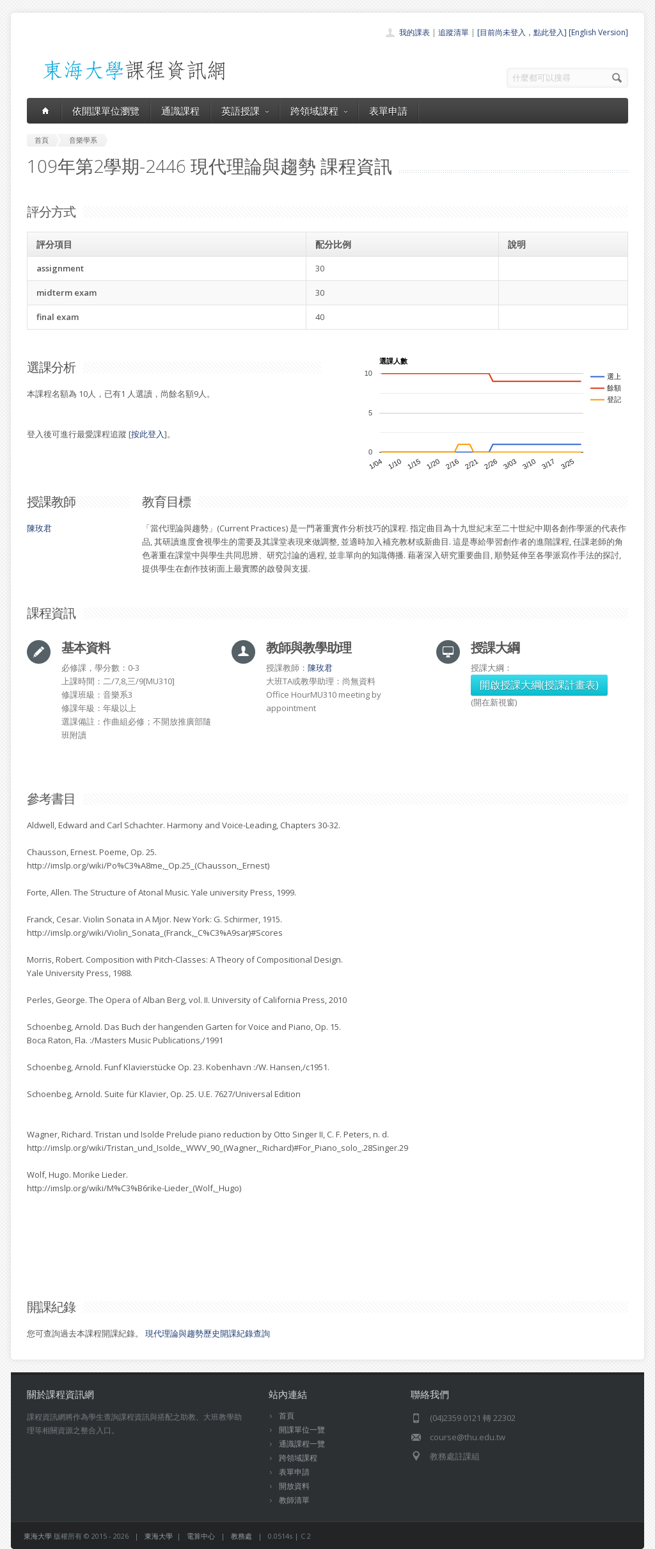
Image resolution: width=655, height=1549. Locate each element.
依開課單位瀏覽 (105, 110)
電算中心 (201, 1536)
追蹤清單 (453, 32)
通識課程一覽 (302, 1443)
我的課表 (414, 32)
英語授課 (245, 110)
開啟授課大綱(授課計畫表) (539, 685)
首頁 (286, 1415)
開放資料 (294, 1486)
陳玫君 (39, 528)
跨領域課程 (318, 110)
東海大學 (38, 1536)
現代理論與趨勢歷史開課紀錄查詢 (207, 1333)
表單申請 (388, 110)
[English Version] (598, 32)
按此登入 (147, 434)
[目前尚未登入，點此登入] (522, 32)
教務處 (241, 1536)
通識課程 (180, 110)
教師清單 (294, 1500)
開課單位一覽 (302, 1429)
